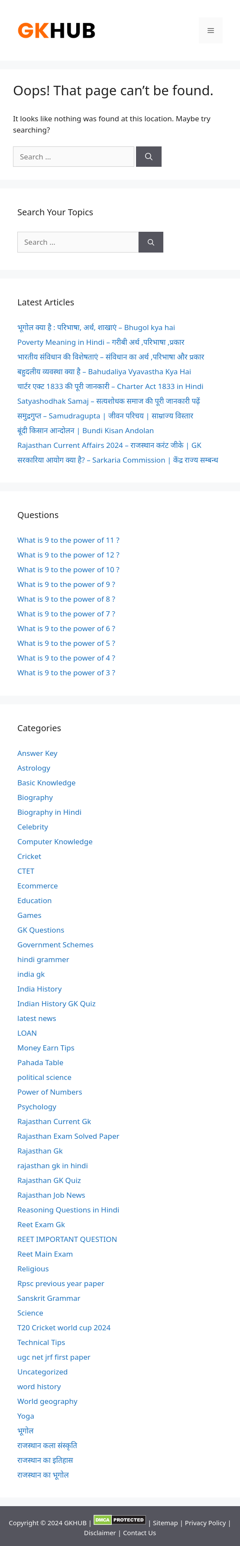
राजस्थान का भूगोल (43, 1475)
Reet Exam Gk (41, 1224)
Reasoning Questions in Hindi (68, 1210)
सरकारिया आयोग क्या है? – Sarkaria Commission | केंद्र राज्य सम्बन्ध (117, 460)
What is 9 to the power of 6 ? (66, 628)
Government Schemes (55, 945)
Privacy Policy (205, 1522)
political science (44, 1077)
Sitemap (165, 1522)
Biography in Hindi (49, 812)
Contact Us (139, 1532)
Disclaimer (100, 1532)
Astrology (33, 768)
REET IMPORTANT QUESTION (67, 1239)
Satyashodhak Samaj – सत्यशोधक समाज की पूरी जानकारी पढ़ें (108, 401)
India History (39, 989)
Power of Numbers (49, 1092)
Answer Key (37, 753)
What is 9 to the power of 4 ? (66, 658)
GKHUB (75, 1522)
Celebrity (32, 827)
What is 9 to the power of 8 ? (66, 599)
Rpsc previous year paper (60, 1283)
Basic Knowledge (46, 783)
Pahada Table (40, 1062)
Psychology (36, 1107)
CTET (25, 871)
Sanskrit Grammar (49, 1298)
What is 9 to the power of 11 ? (68, 540)
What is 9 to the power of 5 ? (66, 643)
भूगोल (25, 1431)
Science (30, 1313)
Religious (33, 1269)
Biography (35, 797)
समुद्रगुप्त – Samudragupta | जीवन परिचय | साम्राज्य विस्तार (105, 416)
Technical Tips (41, 1342)
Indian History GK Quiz (56, 1003)
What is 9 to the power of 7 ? (66, 614)
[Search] (149, 156)
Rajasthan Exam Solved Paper (68, 1136)
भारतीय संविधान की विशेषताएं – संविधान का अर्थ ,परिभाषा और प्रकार (110, 357)
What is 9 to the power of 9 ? (66, 584)
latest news (36, 1018)
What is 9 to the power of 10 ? (68, 569)
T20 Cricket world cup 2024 (63, 1327)
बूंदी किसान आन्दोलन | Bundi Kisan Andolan (85, 430)
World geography (47, 1401)
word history (39, 1386)
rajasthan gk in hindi (52, 1165)
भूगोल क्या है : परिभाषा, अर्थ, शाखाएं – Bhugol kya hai (96, 327)
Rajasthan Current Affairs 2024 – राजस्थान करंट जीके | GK (109, 445)
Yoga (25, 1416)
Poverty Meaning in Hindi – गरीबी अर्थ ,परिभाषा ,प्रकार (100, 342)
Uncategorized (42, 1372)
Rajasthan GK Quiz (49, 1180)
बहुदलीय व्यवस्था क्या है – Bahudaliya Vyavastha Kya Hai (104, 371)
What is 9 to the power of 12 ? (68, 555)
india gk (31, 974)
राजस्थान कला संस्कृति (47, 1445)
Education (34, 900)
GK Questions (40, 930)
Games (29, 915)
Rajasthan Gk (40, 1151)
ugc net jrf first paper (54, 1357)
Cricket (29, 856)
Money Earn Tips (46, 1048)
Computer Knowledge (55, 841)
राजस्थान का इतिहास (45, 1460)
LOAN (27, 1033)
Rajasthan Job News (51, 1195)
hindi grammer (43, 959)
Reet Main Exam (45, 1254)
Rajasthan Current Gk (54, 1121)
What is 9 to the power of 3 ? (66, 672)
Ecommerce (37, 886)
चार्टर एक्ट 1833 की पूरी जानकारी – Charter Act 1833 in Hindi (110, 386)
